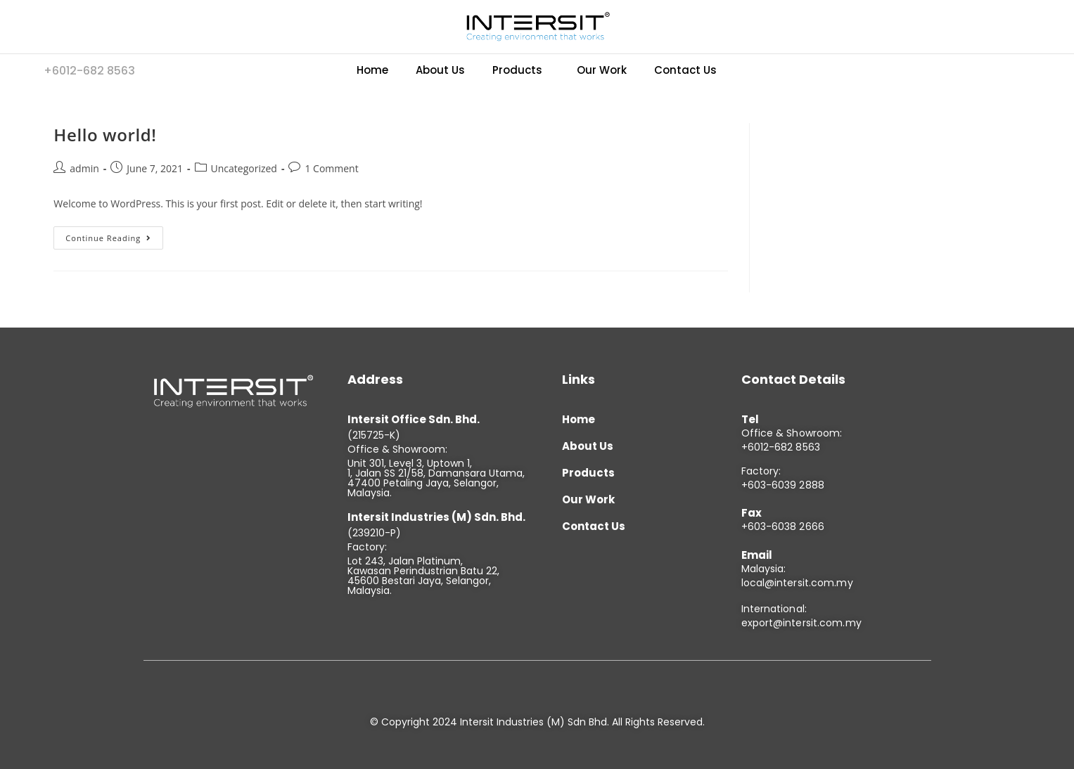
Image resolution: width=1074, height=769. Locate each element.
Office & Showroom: (792, 433)
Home (372, 70)
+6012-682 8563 (780, 447)
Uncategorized (244, 168)
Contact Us (685, 70)
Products (517, 70)
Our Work (602, 70)
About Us (440, 70)
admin (84, 168)
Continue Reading (114, 234)
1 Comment (331, 168)
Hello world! (104, 134)
